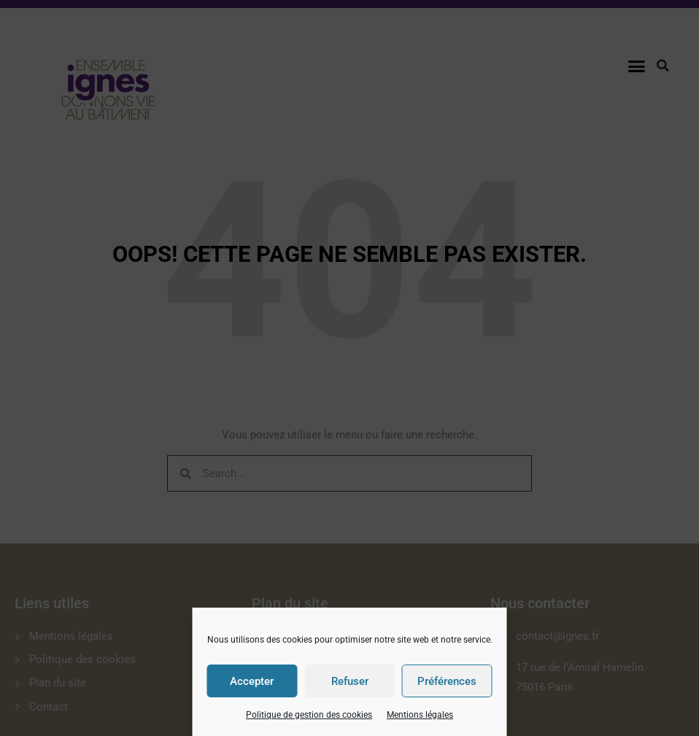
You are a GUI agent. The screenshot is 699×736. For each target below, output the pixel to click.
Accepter (252, 681)
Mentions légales (420, 715)
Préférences (446, 681)
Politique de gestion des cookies (309, 715)
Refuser (349, 681)
